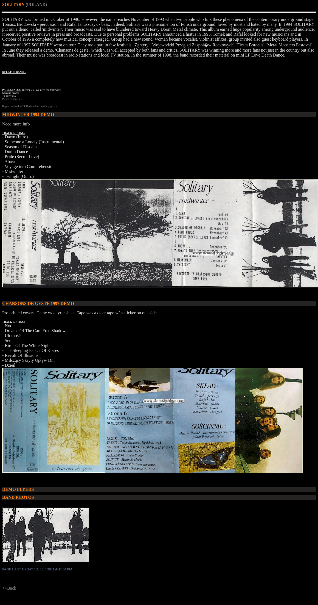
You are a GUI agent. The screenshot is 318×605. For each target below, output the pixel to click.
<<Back (9, 588)
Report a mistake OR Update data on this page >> (29, 106)
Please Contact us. (12, 98)
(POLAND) (36, 4)
